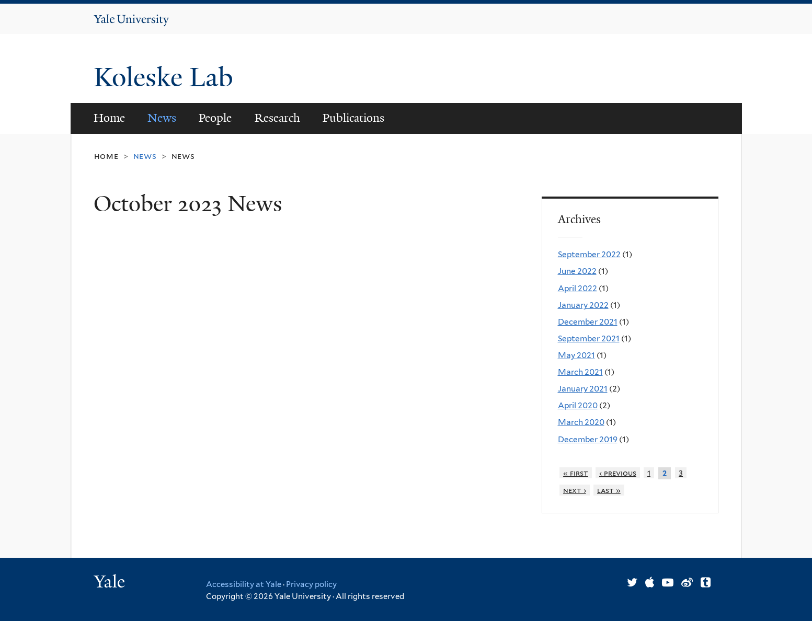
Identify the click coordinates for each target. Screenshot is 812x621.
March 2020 (581, 422)
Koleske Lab (167, 77)
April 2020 (578, 405)
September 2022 (589, 254)
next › (574, 490)
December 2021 (587, 322)
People (215, 117)
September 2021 (589, 338)
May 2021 (576, 355)
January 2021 (583, 389)
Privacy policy (311, 584)
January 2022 (583, 305)
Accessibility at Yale (243, 584)
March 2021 (580, 372)
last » (609, 490)
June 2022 (577, 271)
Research (277, 117)
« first (575, 472)
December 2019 (587, 439)
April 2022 (577, 288)
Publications (353, 117)
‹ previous (617, 472)
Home (109, 117)
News (161, 117)
